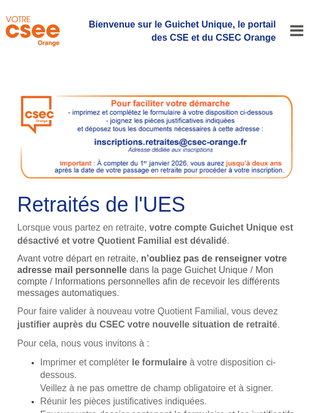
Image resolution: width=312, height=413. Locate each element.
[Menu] (297, 30)
